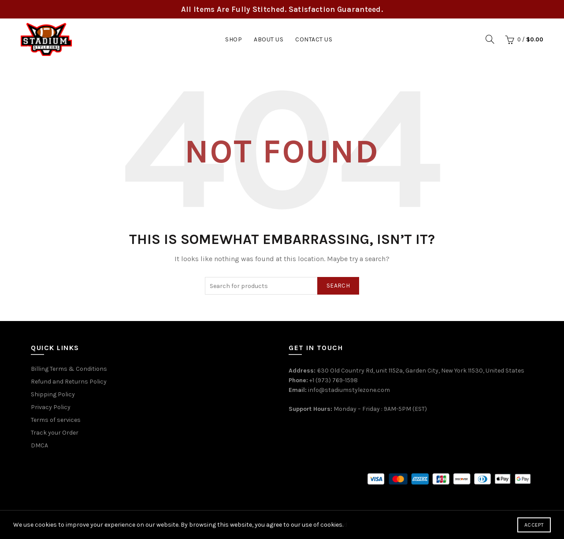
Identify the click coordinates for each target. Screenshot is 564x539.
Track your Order (54, 432)
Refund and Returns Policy (69, 381)
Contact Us (313, 39)
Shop (233, 39)
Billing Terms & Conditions (69, 369)
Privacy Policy (50, 407)
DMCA (39, 445)
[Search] (490, 39)
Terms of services (56, 420)
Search (338, 285)
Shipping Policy (53, 394)
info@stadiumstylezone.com (349, 390)
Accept (534, 525)
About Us (268, 39)
